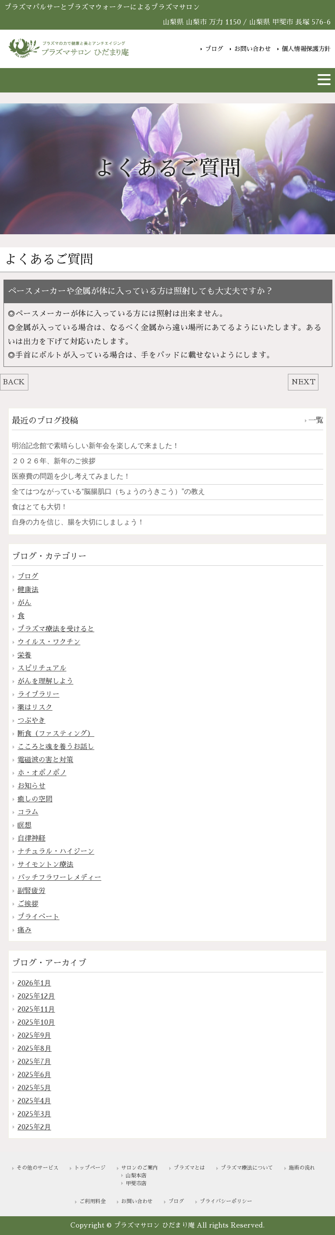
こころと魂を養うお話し (55, 746)
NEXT (303, 382)
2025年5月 (34, 1087)
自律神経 (31, 838)
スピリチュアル (41, 668)
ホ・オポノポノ (41, 773)
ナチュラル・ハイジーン (55, 851)
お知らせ (31, 786)
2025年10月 (36, 1022)
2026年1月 (34, 983)
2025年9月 (34, 1035)
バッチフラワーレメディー (59, 877)
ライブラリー (38, 694)
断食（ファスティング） (55, 733)
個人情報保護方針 (306, 48)
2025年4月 (34, 1101)
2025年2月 (34, 1127)
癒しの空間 (34, 799)
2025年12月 (36, 996)
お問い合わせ (252, 48)
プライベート (38, 916)
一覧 (315, 420)
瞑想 (24, 825)
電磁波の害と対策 (45, 759)
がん (24, 602)
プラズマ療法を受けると (55, 629)
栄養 (24, 655)
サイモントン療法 (45, 864)
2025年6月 (34, 1074)
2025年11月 (36, 1009)
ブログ (214, 48)
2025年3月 (34, 1114)
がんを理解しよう (45, 681)
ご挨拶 (27, 903)
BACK (14, 382)
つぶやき (31, 720)
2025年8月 (34, 1048)
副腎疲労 (31, 890)
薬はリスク (34, 707)
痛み (24, 930)
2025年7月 (34, 1061)
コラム (27, 812)
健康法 (27, 589)
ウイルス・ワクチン (48, 642)
